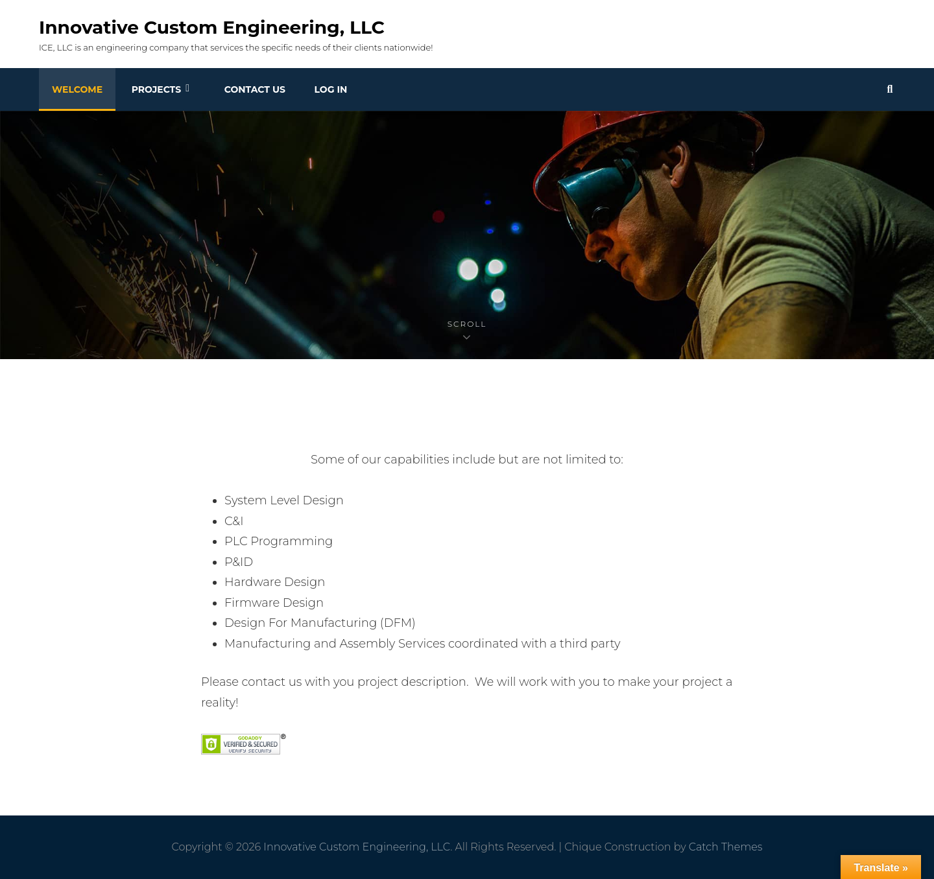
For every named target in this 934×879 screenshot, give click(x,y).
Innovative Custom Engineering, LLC (212, 27)
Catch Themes (726, 847)
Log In (331, 89)
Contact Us (254, 89)
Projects (156, 89)
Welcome (77, 89)
